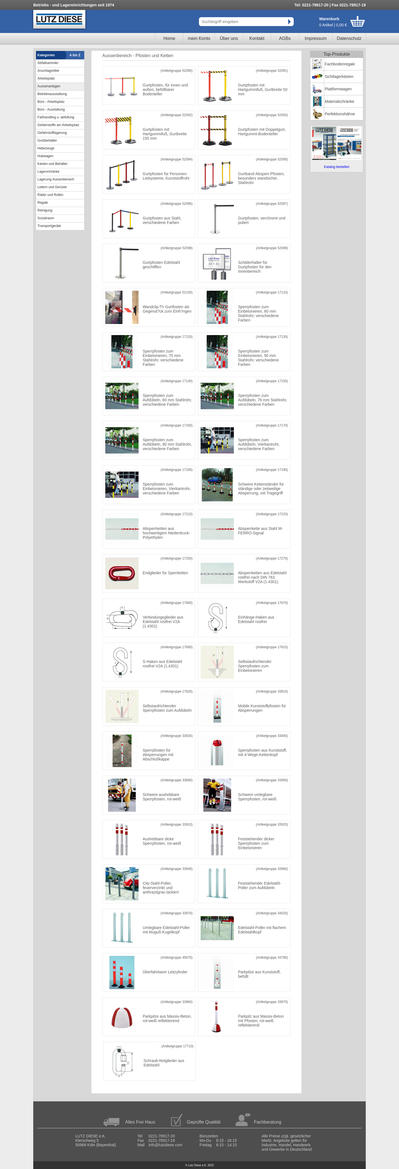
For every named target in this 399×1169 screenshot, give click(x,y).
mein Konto (199, 38)
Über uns (229, 38)
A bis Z (75, 55)
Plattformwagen (338, 89)
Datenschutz (349, 38)
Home (169, 38)
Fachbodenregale (340, 64)
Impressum (315, 38)
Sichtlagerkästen (339, 76)
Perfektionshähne (340, 114)
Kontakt (256, 38)
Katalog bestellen (336, 167)
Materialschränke (339, 101)
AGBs (285, 38)
